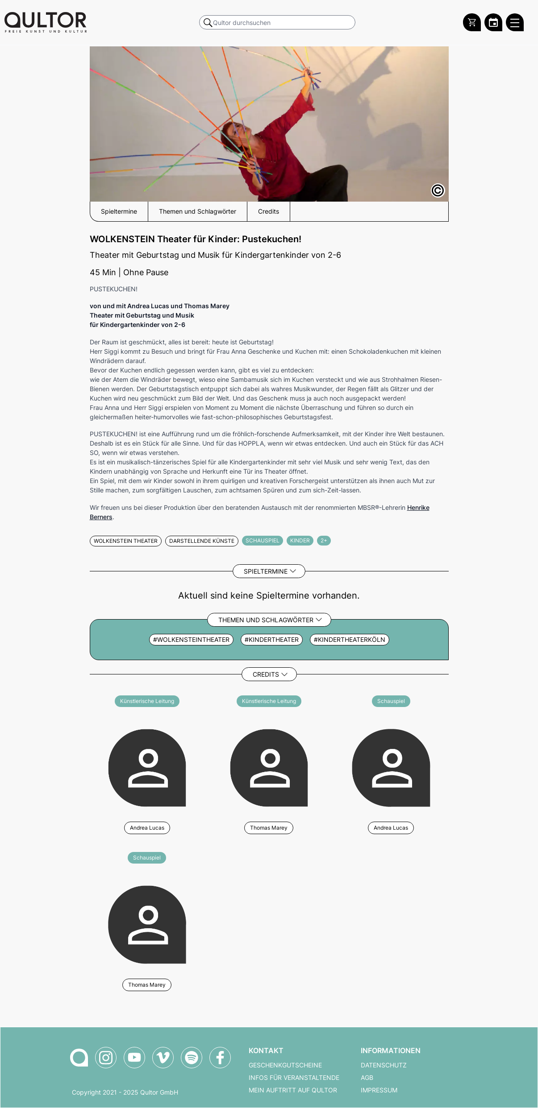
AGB (367, 1077)
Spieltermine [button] (119, 211)
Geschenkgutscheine (285, 1065)
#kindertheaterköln (349, 639)
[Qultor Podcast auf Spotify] (191, 1057)
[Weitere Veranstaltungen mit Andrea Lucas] (147, 766)
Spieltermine (266, 571)
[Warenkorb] (472, 22)
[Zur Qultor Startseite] (45, 22)
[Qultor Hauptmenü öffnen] (515, 22)
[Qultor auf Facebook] (220, 1057)
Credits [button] (268, 211)
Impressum (379, 1090)
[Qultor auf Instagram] (106, 1057)
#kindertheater (272, 639)
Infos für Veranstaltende (294, 1077)
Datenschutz (384, 1065)
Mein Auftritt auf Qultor (293, 1090)
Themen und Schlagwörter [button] (197, 211)
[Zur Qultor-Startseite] (79, 1058)
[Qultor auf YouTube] (134, 1057)
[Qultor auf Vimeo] (163, 1057)
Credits (266, 674)
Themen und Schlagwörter (265, 620)
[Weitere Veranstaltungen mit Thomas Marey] (269, 766)
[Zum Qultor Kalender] (493, 22)
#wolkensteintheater (191, 639)
